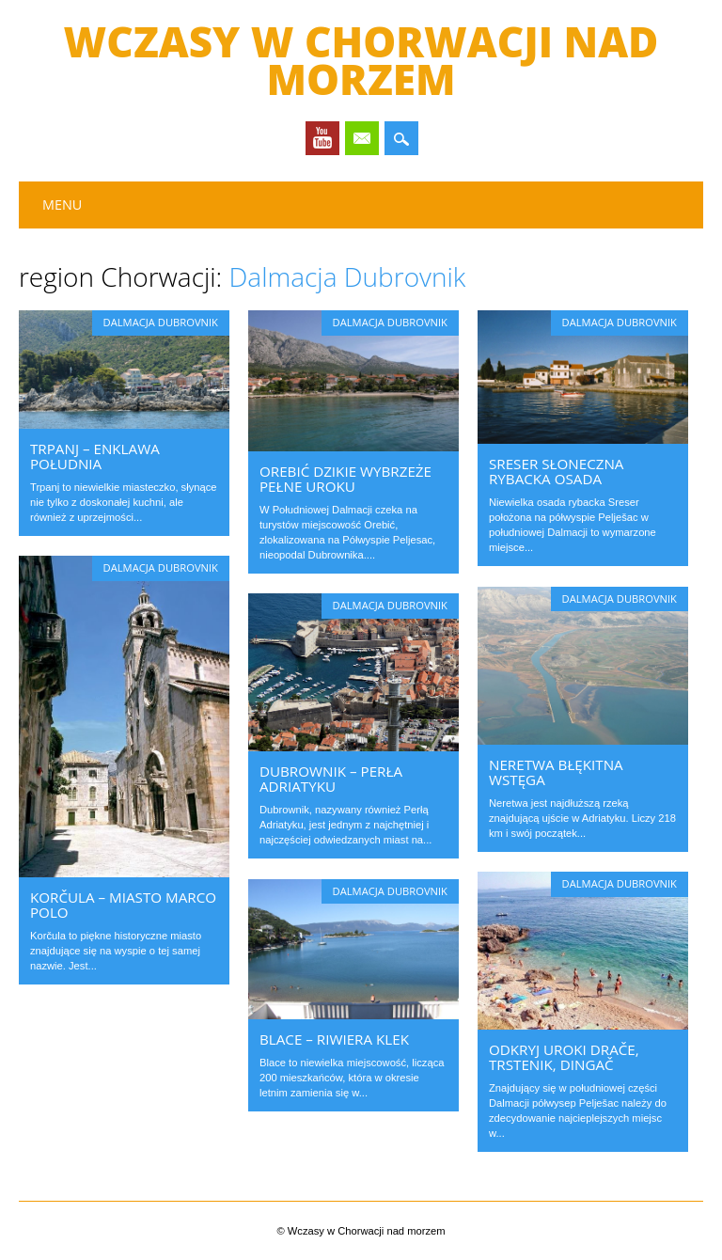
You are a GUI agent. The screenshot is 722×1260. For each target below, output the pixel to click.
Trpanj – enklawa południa (95, 456)
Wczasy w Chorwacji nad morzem (361, 60)
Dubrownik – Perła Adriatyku (330, 778)
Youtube (322, 138)
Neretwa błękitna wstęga (556, 772)
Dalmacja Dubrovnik (160, 322)
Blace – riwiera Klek (334, 1039)
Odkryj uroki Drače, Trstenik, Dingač (564, 1057)
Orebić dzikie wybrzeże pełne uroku (345, 479)
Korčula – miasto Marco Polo (123, 904)
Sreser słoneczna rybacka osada (556, 471)
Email (362, 138)
